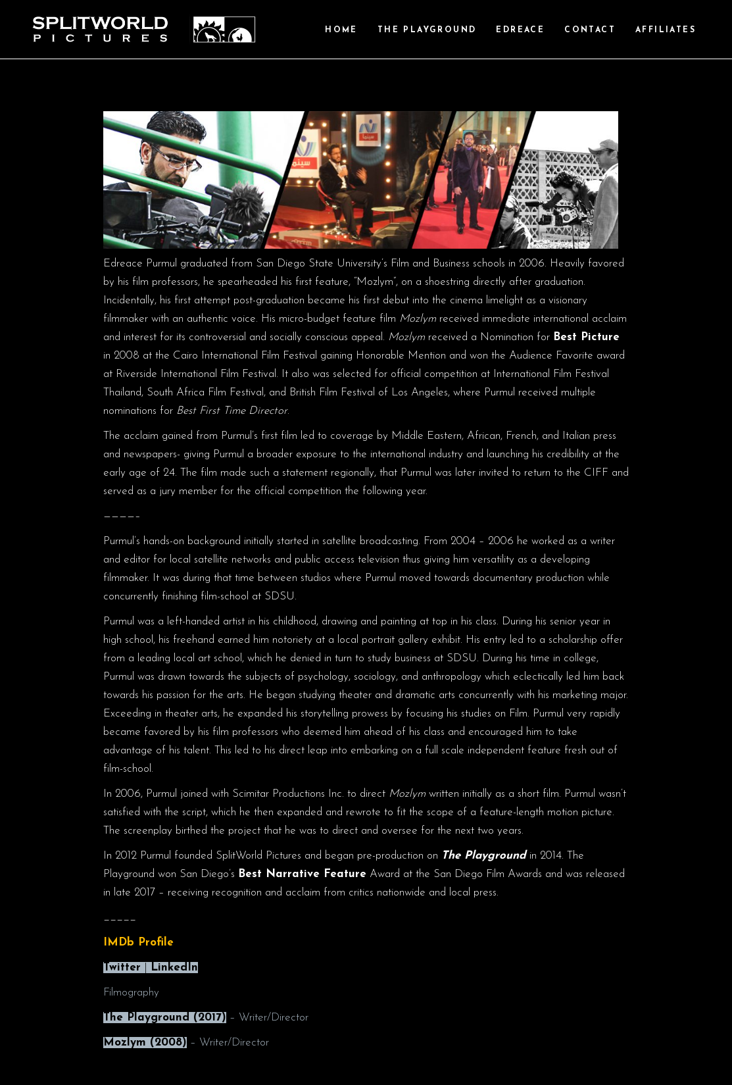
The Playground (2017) (164, 1017)
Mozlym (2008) (145, 1042)
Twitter (122, 967)
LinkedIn (174, 967)
